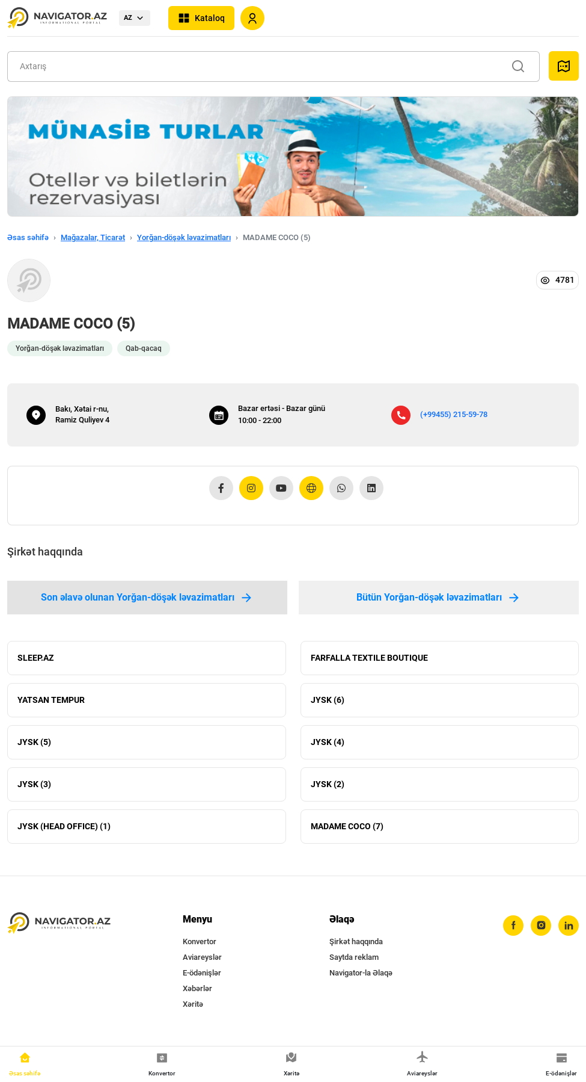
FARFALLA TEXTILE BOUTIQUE (369, 658)
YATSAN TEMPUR (51, 700)
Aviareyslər (202, 957)
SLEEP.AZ (35, 658)
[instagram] (541, 925)
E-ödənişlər (202, 972)
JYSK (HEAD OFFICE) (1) (64, 826)
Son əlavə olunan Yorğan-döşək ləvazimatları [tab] (147, 597)
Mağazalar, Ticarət (93, 237)
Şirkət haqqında (356, 941)
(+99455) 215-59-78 (453, 414)
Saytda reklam (354, 957)
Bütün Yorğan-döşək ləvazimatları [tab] (438, 597)
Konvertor (199, 941)
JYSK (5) (34, 742)
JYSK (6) (327, 700)
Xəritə (193, 1004)
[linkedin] (568, 925)
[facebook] (513, 925)
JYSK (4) (327, 742)
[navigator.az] (59, 923)
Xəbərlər (197, 988)
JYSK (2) (327, 784)
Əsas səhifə (28, 237)
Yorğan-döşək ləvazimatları (184, 237)
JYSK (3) (34, 784)
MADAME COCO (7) (347, 826)
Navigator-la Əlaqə (360, 972)
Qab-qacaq (144, 348)
